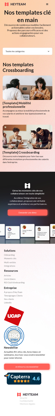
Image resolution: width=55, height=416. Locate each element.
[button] (47, 4)
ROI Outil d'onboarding (14, 282)
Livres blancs (10, 279)
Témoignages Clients (13, 295)
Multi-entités (10, 262)
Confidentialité (26, 401)
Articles (7, 275)
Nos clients (9, 299)
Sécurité (23, 398)
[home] (23, 4)
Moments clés (10, 258)
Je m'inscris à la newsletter (27, 367)
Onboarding (9, 255)
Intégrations (9, 266)
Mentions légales (27, 404)
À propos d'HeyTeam (13, 292)
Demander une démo (27, 212)
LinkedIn (8, 302)
